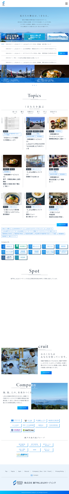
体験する (29, 131)
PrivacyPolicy (59, 472)
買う (41, 131)
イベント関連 (36, 133)
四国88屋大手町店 (18, 233)
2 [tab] (34, 85)
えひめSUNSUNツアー (17, 228)
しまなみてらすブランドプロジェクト (34, 228)
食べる (5, 131)
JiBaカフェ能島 (6, 228)
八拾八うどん (13, 206)
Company (35, 472)
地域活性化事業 (30, 136)
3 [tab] (36, 85)
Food (49, 472)
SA (45, 472)
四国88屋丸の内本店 (7, 233)
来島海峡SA (39, 136)
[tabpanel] (17, 74)
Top (6, 471)
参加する (36, 131)
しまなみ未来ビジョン (21, 231)
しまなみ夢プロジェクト (8, 231)
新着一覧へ (63, 53)
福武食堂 (4, 236)
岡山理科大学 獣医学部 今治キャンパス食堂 (11, 134)
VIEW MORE (62, 224)
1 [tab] (33, 85)
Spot (19, 471)
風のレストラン (36, 169)
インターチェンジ (42, 231)
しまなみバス (49, 228)
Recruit (27, 471)
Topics (13, 471)
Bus (41, 472)
